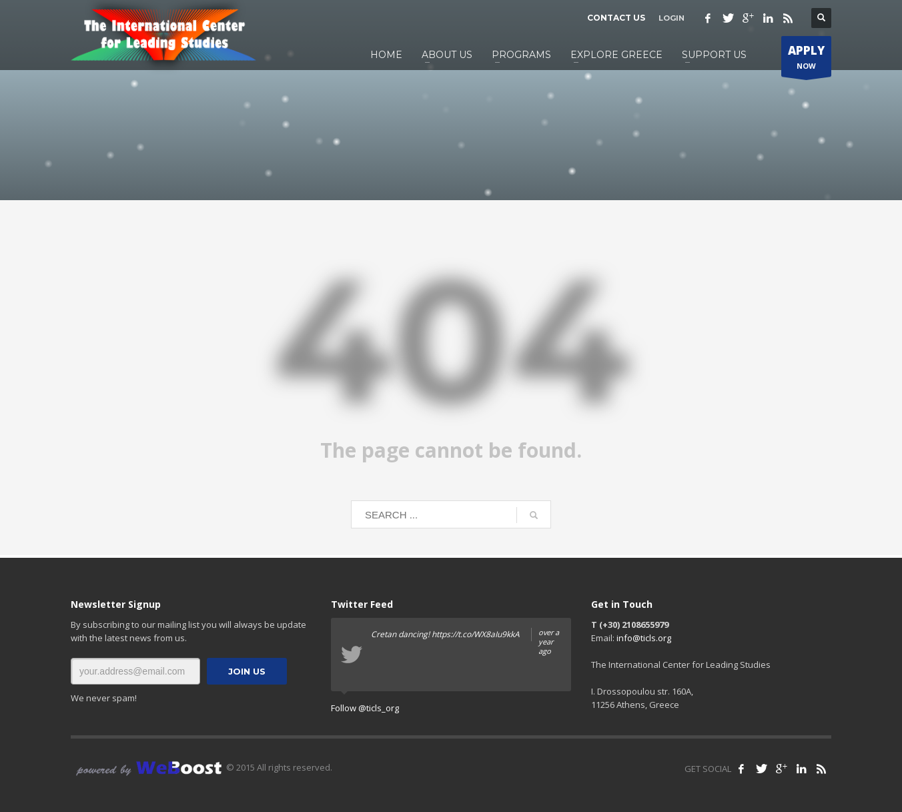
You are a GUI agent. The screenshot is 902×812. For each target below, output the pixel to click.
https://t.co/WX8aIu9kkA (476, 634)
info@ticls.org (643, 638)
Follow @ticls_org (365, 708)
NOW (806, 60)
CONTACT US (616, 18)
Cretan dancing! (466, 634)
